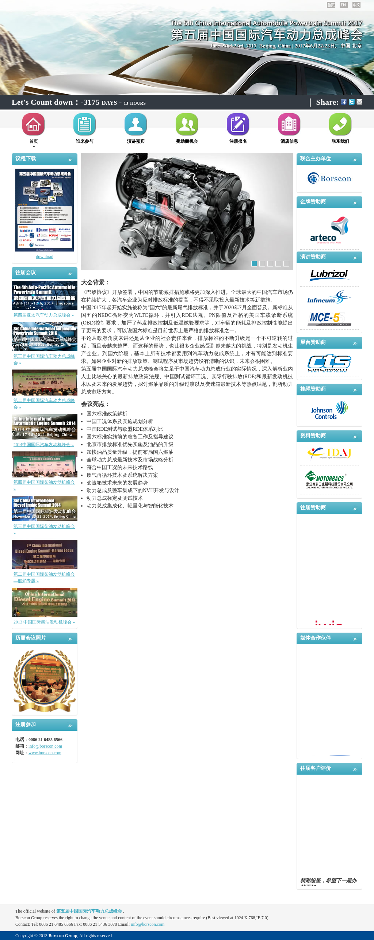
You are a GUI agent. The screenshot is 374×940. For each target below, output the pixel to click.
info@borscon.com (45, 746)
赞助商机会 (187, 141)
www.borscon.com (44, 752)
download (44, 256)
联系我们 (340, 141)
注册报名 (238, 141)
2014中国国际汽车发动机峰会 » (44, 444)
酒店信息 (289, 141)
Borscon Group (63, 935)
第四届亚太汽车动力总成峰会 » (44, 315)
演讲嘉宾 (136, 141)
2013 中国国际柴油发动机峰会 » (44, 622)
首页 (33, 141)
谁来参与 (85, 141)
